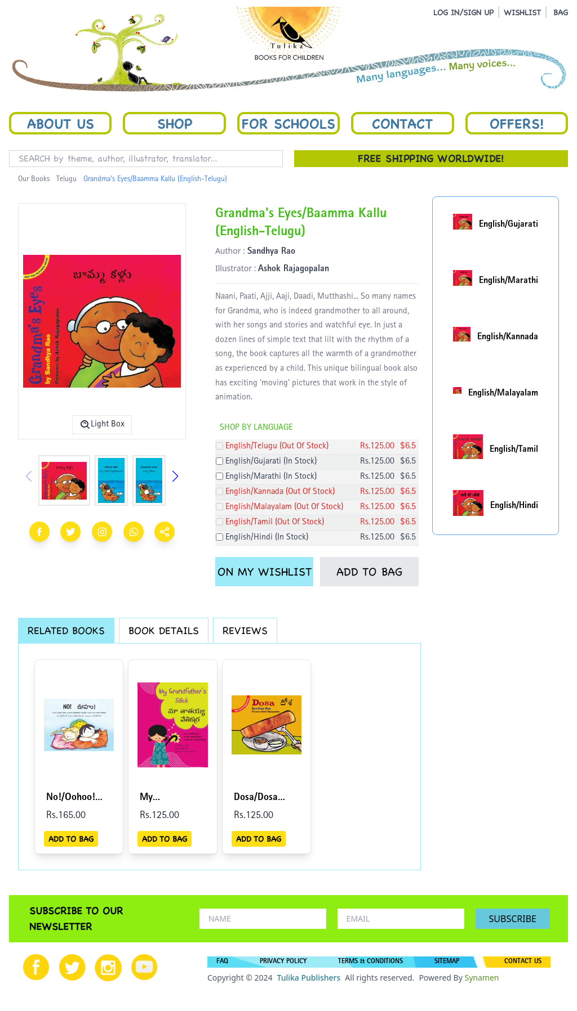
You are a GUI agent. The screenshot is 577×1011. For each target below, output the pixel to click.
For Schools (288, 123)
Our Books (34, 179)
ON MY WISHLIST (265, 571)
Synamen (481, 977)
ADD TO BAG (369, 571)
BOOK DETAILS (163, 630)
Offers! (517, 123)
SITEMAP (446, 962)
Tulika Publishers (308, 977)
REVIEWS (245, 630)
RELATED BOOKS (66, 630)
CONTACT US (523, 962)
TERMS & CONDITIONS (370, 962)
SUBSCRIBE (512, 919)
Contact (402, 123)
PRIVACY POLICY (283, 962)
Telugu (66, 179)
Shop (174, 123)
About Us (60, 123)
